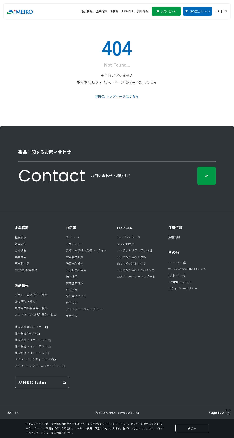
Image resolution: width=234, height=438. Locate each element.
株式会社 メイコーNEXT (32, 353)
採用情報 (175, 227)
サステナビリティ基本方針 (134, 250)
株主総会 (72, 289)
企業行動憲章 (126, 243)
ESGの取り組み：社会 (131, 263)
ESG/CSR (125, 227)
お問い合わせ (166, 11)
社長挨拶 (20, 237)
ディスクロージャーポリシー (85, 309)
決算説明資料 (74, 263)
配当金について (76, 296)
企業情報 (22, 227)
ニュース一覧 (177, 262)
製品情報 (22, 284)
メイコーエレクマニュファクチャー (40, 366)
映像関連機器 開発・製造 (31, 308)
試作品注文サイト (197, 11)
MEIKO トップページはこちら (117, 96)
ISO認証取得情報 (26, 270)
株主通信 (72, 276)
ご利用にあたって (180, 282)
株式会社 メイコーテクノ (33, 346)
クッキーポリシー (41, 433)
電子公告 (72, 302)
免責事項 (72, 315)
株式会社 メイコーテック (33, 340)
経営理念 (20, 243)
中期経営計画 (74, 257)
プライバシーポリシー (182, 288)
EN (225, 11)
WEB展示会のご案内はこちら (187, 268)
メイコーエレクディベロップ (35, 359)
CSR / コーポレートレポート (136, 276)
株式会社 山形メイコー (31, 327)
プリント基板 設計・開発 (31, 295)
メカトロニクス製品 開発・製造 (35, 314)
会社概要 (20, 250)
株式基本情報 (74, 283)
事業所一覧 (22, 263)
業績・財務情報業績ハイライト (86, 250)
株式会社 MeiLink (27, 333)
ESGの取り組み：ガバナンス (136, 270)
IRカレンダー (74, 243)
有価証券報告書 (76, 270)
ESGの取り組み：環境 (131, 257)
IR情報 (71, 227)
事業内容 (20, 257)
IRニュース (73, 237)
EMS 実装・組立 (25, 301)
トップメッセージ (128, 237)
